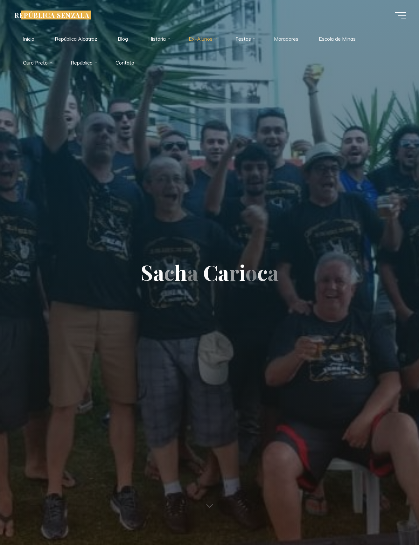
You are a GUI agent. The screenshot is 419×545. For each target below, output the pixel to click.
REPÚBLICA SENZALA (52, 14)
